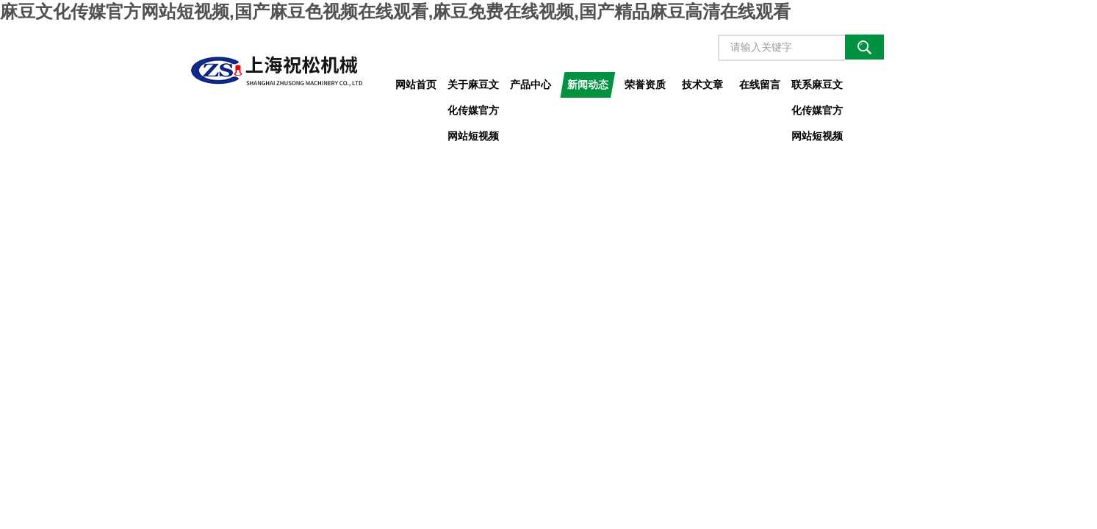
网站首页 (415, 84)
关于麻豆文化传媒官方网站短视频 (473, 88)
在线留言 (759, 84)
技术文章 (702, 84)
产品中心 (530, 84)
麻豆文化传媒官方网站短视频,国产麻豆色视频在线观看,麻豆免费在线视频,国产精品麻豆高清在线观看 (395, 11)
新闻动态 (587, 84)
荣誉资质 (645, 84)
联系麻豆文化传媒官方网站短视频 (817, 88)
